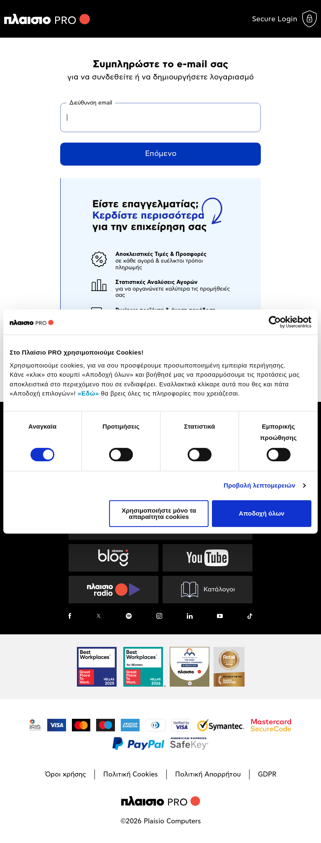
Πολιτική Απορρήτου (208, 774)
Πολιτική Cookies (130, 774)
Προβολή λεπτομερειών (260, 485)
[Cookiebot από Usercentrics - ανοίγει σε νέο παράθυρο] (274, 322)
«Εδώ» (88, 393)
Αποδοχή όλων (261, 513)
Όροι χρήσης (65, 774)
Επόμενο (160, 154)
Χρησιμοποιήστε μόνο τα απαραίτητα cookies (159, 513)
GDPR (267, 774)
